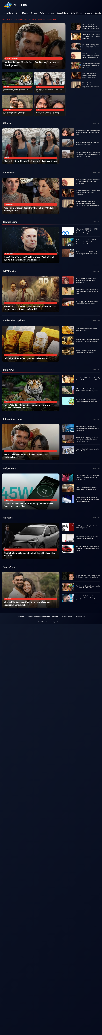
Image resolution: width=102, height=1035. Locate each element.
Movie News (8, 13)
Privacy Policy (67, 617)
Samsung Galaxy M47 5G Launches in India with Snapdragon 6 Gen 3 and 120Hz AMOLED (87, 477)
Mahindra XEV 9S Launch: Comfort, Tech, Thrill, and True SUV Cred (30, 554)
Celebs (34, 13)
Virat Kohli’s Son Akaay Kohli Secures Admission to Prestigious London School (15, 113)
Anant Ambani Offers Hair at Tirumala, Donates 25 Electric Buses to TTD (91, 36)
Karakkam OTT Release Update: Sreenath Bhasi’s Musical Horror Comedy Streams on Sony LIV (30, 307)
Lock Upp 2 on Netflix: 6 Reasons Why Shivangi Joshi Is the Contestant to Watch (88, 291)
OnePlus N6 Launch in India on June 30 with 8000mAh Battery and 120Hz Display (28, 505)
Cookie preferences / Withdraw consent (43, 617)
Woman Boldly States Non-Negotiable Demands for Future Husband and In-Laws (48, 113)
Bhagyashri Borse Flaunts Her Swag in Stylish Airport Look (30, 161)
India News (7, 86)
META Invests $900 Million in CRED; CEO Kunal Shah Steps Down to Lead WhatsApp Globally (87, 231)
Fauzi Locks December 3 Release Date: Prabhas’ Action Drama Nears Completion (89, 76)
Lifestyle (88, 13)
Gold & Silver (76, 13)
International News (11, 58)
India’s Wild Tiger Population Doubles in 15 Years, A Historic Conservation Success (15, 90)
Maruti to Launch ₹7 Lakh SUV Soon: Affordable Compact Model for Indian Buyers (87, 548)
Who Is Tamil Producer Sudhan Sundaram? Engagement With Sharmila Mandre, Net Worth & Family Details (91, 86)
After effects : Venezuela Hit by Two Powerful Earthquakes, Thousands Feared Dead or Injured (87, 439)
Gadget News (62, 13)
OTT (17, 13)
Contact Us (80, 617)
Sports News (7, 109)
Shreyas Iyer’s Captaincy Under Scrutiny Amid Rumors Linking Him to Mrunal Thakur (87, 598)
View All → (96, 123)
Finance (50, 13)
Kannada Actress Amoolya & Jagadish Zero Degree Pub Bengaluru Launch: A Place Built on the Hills (88, 154)
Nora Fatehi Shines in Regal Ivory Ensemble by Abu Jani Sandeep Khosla (90, 46)
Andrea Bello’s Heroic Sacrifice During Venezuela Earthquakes (31, 63)
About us (20, 617)
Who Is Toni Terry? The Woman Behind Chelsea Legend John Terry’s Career (90, 26)
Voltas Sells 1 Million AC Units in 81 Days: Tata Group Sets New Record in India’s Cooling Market (87, 499)
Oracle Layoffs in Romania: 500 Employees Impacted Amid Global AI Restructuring (87, 428)
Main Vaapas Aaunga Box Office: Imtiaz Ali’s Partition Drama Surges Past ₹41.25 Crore (90, 56)
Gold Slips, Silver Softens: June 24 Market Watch (25, 358)
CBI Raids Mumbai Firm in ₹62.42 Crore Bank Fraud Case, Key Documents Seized (86, 242)
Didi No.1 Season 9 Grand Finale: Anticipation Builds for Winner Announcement (86, 280)
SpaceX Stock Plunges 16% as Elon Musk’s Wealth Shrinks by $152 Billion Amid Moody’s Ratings (29, 258)
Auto (42, 13)
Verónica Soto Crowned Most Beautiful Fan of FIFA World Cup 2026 (91, 65)
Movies (25, 13)
